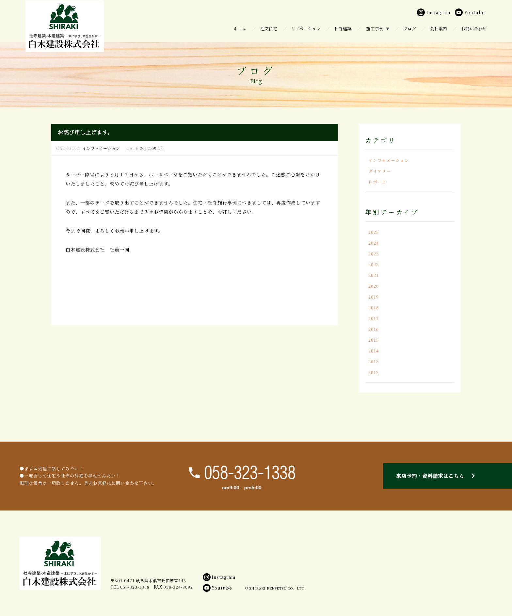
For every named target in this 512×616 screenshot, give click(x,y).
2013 (373, 361)
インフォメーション (388, 160)
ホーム (239, 28)
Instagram (219, 577)
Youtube (217, 588)
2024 (373, 243)
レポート (377, 182)
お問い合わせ (474, 28)
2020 (373, 286)
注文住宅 (268, 28)
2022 (373, 264)
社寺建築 (342, 28)
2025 (373, 232)
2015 (373, 340)
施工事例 (374, 28)
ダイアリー (379, 171)
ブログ (409, 28)
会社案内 (438, 28)
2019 (373, 297)
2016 (373, 329)
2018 (373, 307)
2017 (373, 318)
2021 (373, 275)
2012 (373, 372)
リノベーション (305, 28)
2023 (373, 254)
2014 (373, 351)
